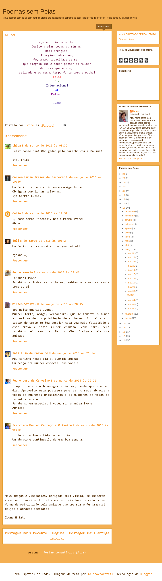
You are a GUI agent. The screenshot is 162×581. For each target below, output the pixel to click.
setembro (130, 224)
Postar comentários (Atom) (65, 552)
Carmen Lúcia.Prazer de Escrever (38, 177)
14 (124, 327)
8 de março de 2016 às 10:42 (43, 240)
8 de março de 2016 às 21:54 (72, 353)
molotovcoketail (100, 574)
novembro (130, 215)
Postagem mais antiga (89, 533)
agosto (128, 228)
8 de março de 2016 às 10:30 (45, 213)
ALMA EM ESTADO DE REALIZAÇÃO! (137, 34)
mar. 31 (131, 253)
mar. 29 (131, 257)
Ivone (136, 111)
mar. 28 (131, 261)
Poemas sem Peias (29, 11)
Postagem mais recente (26, 533)
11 (124, 340)
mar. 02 (131, 304)
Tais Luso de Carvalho (30, 353)
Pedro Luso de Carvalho (31, 380)
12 (124, 336)
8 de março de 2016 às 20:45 (60, 304)
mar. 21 (131, 266)
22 (124, 182)
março (128, 249)
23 (124, 178)
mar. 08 (131, 291)
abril (127, 245)
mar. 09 (131, 287)
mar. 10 (131, 282)
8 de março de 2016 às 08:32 (45, 145)
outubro (129, 220)
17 (124, 203)
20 (124, 191)
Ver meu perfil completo (130, 158)
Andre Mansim (22, 272)
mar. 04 (131, 300)
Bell (15, 240)
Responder (20, 165)
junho (128, 236)
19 (124, 195)
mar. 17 (131, 274)
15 (124, 323)
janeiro (128, 318)
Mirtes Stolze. (24, 304)
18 (124, 199)
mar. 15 (131, 278)
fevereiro (129, 314)
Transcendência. (127, 39)
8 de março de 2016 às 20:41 (56, 272)
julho (127, 232)
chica (16, 145)
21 (124, 186)
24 (124, 174)
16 (124, 208)
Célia (16, 213)
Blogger (146, 574)
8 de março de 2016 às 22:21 (73, 380)
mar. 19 (131, 270)
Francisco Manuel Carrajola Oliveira (42, 425)
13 (124, 332)
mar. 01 (131, 308)
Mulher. (130, 295)
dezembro (130, 211)
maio (127, 241)
